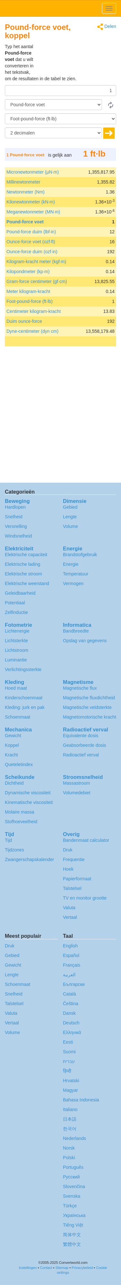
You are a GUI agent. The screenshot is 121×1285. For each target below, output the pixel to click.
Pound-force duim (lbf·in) (31, 231)
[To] (60, 118)
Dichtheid (14, 783)
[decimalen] (53, 132)
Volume (70, 526)
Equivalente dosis (80, 735)
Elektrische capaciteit (26, 554)
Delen (106, 26)
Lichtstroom (16, 650)
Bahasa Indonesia (81, 1099)
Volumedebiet (76, 792)
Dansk (69, 1013)
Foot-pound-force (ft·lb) (29, 301)
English (70, 945)
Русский (71, 1176)
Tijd (8, 840)
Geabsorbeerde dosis (84, 745)
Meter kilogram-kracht (28, 291)
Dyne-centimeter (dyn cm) (32, 331)
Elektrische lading (22, 564)
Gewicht (13, 735)
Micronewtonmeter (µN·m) (32, 172)
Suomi (69, 1051)
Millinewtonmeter (23, 182)
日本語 (69, 1119)
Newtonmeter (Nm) (25, 191)
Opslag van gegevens (84, 640)
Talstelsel (72, 888)
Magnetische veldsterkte (87, 707)
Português (73, 1167)
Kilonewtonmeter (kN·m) (30, 201)
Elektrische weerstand (27, 583)
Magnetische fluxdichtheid (89, 697)
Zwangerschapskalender (29, 859)
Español (71, 955)
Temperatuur (75, 573)
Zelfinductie (16, 612)
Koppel (12, 745)
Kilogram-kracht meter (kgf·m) (36, 261)
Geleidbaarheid (20, 593)
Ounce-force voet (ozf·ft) (30, 241)
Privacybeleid (82, 1268)
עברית (69, 1061)
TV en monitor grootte (84, 898)
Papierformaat (77, 878)
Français (71, 965)
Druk (68, 849)
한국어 (69, 1128)
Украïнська (74, 1215)
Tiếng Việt (73, 1225)
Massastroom (76, 783)
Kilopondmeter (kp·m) (28, 271)
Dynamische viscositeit (28, 792)
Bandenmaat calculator (86, 840)
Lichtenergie (17, 631)
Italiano (70, 1109)
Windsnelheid (18, 536)
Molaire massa (19, 812)
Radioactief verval (81, 754)
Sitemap (61, 1268)
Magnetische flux (80, 688)
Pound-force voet (25, 221)
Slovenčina (74, 1186)
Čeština (70, 1003)
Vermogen (73, 583)
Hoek (68, 869)
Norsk (69, 1148)
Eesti (68, 1042)
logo (60, 8)
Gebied (70, 507)
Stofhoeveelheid (21, 821)
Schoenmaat (17, 717)
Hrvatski (71, 1080)
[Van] (53, 104)
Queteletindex (19, 764)
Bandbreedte (76, 631)
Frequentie (74, 859)
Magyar (70, 1090)
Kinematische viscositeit (29, 802)
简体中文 (72, 1234)
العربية (69, 974)
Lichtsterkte (16, 640)
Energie (70, 564)
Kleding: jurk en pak (25, 707)
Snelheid (14, 516)
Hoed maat (16, 688)
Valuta (69, 907)
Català (69, 993)
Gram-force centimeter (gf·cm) (36, 281)
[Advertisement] (75, 59)
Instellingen (28, 1268)
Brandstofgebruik (80, 554)
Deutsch (71, 1022)
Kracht (11, 754)
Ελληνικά (72, 1032)
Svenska (71, 1196)
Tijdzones (14, 849)
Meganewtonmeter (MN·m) (33, 211)
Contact (46, 1268)
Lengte (70, 516)
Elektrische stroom (23, 573)
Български (74, 984)
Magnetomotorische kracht (89, 717)
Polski (69, 1157)
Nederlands (74, 1138)
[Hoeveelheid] (60, 90)
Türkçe (70, 1205)
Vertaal (70, 917)
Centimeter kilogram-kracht (33, 311)
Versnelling (16, 526)
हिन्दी (67, 1071)
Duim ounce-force (24, 321)
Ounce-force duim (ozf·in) (31, 251)
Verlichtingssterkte (23, 669)
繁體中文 (72, 1244)
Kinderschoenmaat (24, 697)
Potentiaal (15, 602)
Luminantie (16, 659)
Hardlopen (15, 507)
